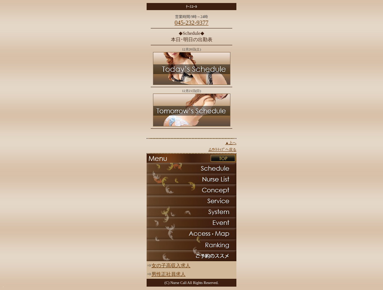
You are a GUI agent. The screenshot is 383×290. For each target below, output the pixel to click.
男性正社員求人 (168, 274)
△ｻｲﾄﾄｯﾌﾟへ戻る (222, 149)
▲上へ (230, 143)
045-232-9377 (192, 22)
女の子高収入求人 (170, 265)
